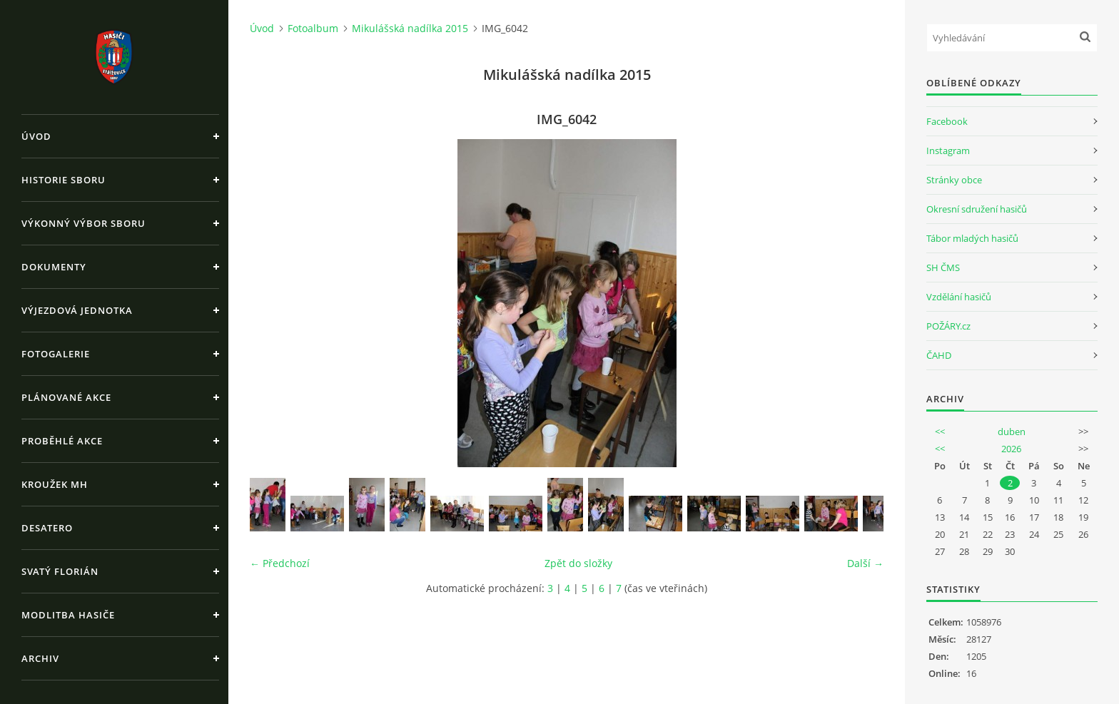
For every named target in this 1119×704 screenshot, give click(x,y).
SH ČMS (943, 267)
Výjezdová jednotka (77, 310)
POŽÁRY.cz (948, 326)
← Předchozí (280, 563)
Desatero (47, 527)
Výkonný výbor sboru (83, 223)
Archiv (40, 658)
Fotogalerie (55, 353)
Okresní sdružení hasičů (976, 209)
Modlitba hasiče (68, 614)
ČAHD (938, 355)
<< (940, 431)
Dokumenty (53, 266)
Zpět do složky (578, 563)
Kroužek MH (54, 484)
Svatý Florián (59, 571)
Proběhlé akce (62, 440)
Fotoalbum (313, 28)
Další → (865, 563)
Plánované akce (66, 397)
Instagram (948, 150)
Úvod (36, 136)
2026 (1011, 448)
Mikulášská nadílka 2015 (410, 28)
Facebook (947, 121)
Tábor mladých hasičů (972, 238)
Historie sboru (63, 179)
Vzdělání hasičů (958, 296)
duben (1012, 431)
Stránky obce (954, 179)
